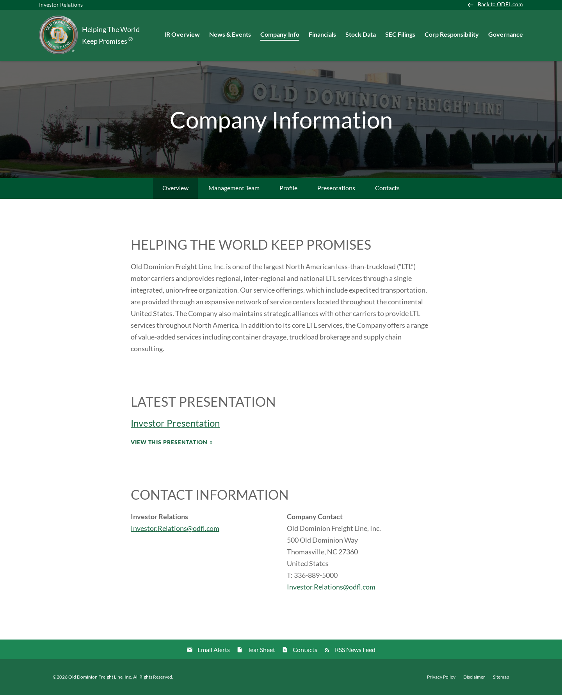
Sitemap (501, 677)
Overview (175, 187)
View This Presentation (169, 442)
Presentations (336, 187)
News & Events (230, 34)
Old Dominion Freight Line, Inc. (100, 677)
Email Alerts (213, 649)
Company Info (279, 34)
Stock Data (360, 34)
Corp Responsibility (452, 34)
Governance (505, 34)
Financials (322, 34)
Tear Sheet (261, 649)
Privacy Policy (441, 677)
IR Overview (182, 34)
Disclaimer (474, 677)
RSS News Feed (355, 649)
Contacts (387, 187)
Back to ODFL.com (500, 4)
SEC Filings (400, 34)
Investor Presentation (175, 423)
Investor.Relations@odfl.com (175, 528)
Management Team (234, 187)
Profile (288, 187)
